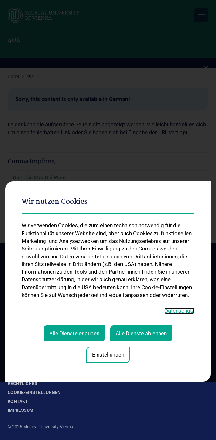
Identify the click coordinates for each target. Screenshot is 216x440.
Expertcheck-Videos (27, 325)
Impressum (20, 410)
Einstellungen (108, 252)
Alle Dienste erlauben (74, 230)
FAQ (12, 335)
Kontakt (16, 287)
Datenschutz (179, 207)
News (13, 314)
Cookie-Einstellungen (34, 392)
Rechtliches (22, 383)
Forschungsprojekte (27, 362)
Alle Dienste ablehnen (141, 230)
